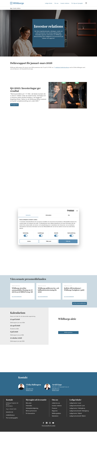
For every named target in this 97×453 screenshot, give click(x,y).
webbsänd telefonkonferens (62, 67)
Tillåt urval (48, 241)
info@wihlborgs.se (10, 415)
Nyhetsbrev (55, 416)
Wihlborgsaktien (68, 332)
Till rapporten (14, 104)
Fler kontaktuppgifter (12, 418)
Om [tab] (69, 215)
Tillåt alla (68, 241)
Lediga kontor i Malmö (76, 413)
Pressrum (54, 408)
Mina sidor (29, 403)
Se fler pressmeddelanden (79, 303)
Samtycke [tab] (28, 215)
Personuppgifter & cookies (48, 425)
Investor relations (64, 3)
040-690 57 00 (9, 412)
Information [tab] (48, 215)
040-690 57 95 (29, 389)
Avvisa (29, 241)
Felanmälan (29, 405)
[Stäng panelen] (77, 210)
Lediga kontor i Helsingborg (77, 408)
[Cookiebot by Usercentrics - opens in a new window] (68, 211)
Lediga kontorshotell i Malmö (78, 416)
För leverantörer (30, 413)
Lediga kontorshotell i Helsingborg (79, 410)
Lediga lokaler (48, 3)
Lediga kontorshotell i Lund (77, 405)
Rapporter (55, 410)
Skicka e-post (29, 390)
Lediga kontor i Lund (75, 403)
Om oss (56, 3)
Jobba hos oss (56, 403)
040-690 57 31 (55, 389)
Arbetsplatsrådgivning (32, 408)
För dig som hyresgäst (77, 3)
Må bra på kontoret (31, 410)
